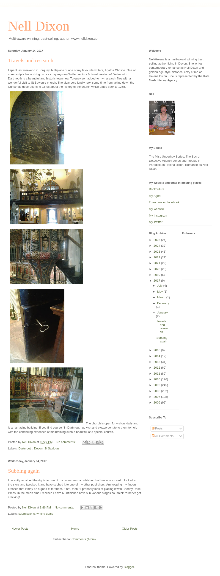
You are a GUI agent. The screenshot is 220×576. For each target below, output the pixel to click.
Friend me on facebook (164, 202)
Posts (157, 428)
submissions (27, 513)
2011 (157, 373)
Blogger (129, 567)
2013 (157, 362)
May (160, 291)
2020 (157, 269)
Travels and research (30, 60)
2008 (157, 391)
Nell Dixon (38, 26)
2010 (157, 379)
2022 (157, 257)
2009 (157, 385)
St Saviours (51, 448)
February (163, 303)
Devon (38, 448)
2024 (157, 245)
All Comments (163, 436)
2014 (157, 356)
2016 (157, 350)
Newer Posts (19, 528)
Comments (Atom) (84, 539)
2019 (157, 275)
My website (156, 209)
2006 (157, 402)
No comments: (66, 442)
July (160, 285)
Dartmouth (26, 448)
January (162, 312)
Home (75, 528)
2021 (157, 263)
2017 (157, 280)
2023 (157, 251)
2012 (157, 367)
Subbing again (24, 471)
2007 (157, 396)
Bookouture (156, 189)
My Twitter (155, 222)
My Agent (155, 196)
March (161, 297)
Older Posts (130, 528)
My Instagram (158, 215)
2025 (157, 240)
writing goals (44, 513)
